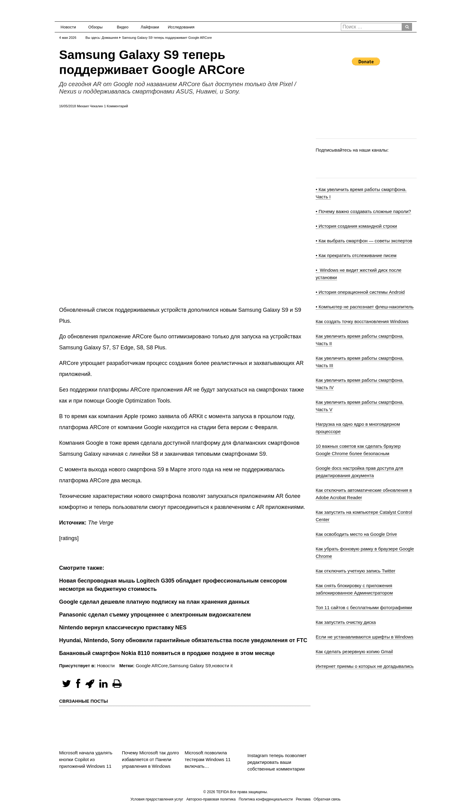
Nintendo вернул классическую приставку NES (123, 627)
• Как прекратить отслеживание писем (356, 255)
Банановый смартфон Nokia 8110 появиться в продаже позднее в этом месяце (167, 653)
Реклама (303, 799)
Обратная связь (327, 799)
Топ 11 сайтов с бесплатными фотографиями (364, 607)
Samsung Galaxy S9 (190, 665)
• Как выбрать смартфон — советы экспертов (364, 240)
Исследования (179, 27)
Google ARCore (152, 665)
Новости (68, 27)
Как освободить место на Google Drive (356, 534)
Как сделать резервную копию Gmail (354, 651)
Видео (123, 27)
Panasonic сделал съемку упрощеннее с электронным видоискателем (155, 615)
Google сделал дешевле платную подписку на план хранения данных (154, 602)
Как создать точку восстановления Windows (362, 321)
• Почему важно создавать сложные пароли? (363, 211)
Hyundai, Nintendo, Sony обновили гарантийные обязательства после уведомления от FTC (183, 640)
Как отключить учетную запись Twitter (356, 570)
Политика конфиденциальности (266, 799)
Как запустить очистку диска (346, 622)
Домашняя (110, 37)
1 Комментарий (116, 106)
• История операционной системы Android (360, 292)
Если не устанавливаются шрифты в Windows (365, 636)
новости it (222, 665)
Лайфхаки (150, 27)
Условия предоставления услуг (156, 799)
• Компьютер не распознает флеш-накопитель (365, 306)
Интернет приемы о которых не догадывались (365, 666)
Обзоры (95, 27)
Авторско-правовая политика (211, 799)
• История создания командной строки (356, 226)
